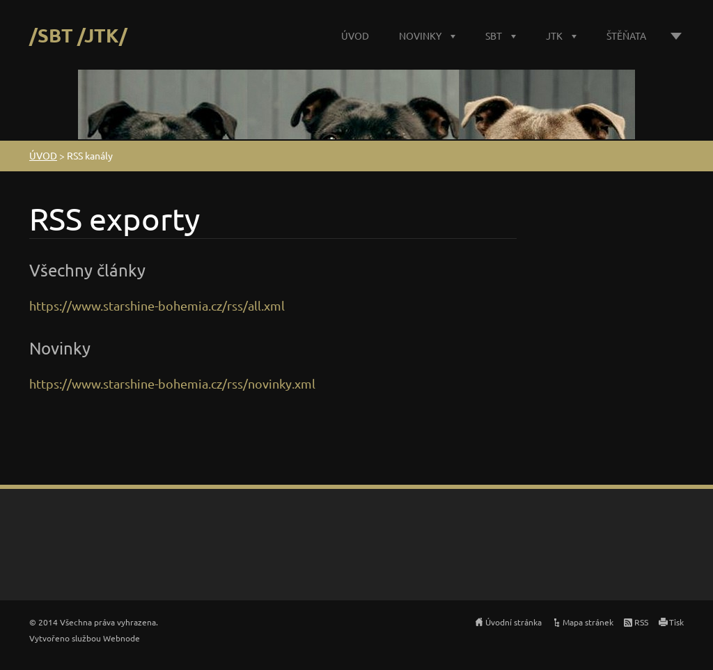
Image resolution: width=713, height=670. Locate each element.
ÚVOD (355, 35)
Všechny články (87, 270)
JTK (554, 35)
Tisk (676, 622)
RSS (641, 622)
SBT (493, 35)
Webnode (121, 638)
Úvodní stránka (513, 622)
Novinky (60, 348)
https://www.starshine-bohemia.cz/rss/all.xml (157, 305)
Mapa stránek (588, 622)
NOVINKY (420, 35)
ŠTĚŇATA (626, 35)
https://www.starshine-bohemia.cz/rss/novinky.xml (172, 383)
